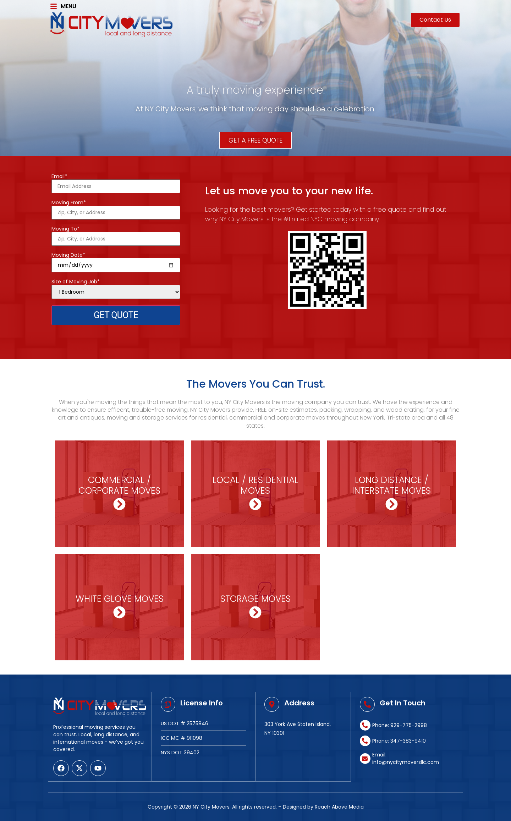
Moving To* (115, 234)
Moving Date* (115, 260)
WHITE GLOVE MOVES (120, 599)
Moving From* (115, 208)
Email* (115, 181)
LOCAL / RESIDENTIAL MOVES (255, 485)
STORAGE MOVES (255, 599)
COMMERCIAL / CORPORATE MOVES (119, 485)
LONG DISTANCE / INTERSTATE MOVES (391, 485)
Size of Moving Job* (115, 289)
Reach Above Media (339, 806)
